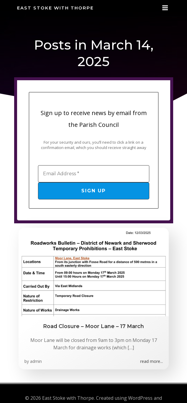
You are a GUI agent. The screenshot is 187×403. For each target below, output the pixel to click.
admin (36, 361)
